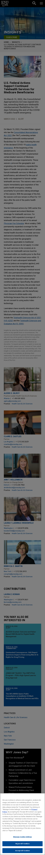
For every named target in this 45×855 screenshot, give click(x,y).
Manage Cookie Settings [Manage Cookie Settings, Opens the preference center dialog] (22, 839)
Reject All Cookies (22, 846)
